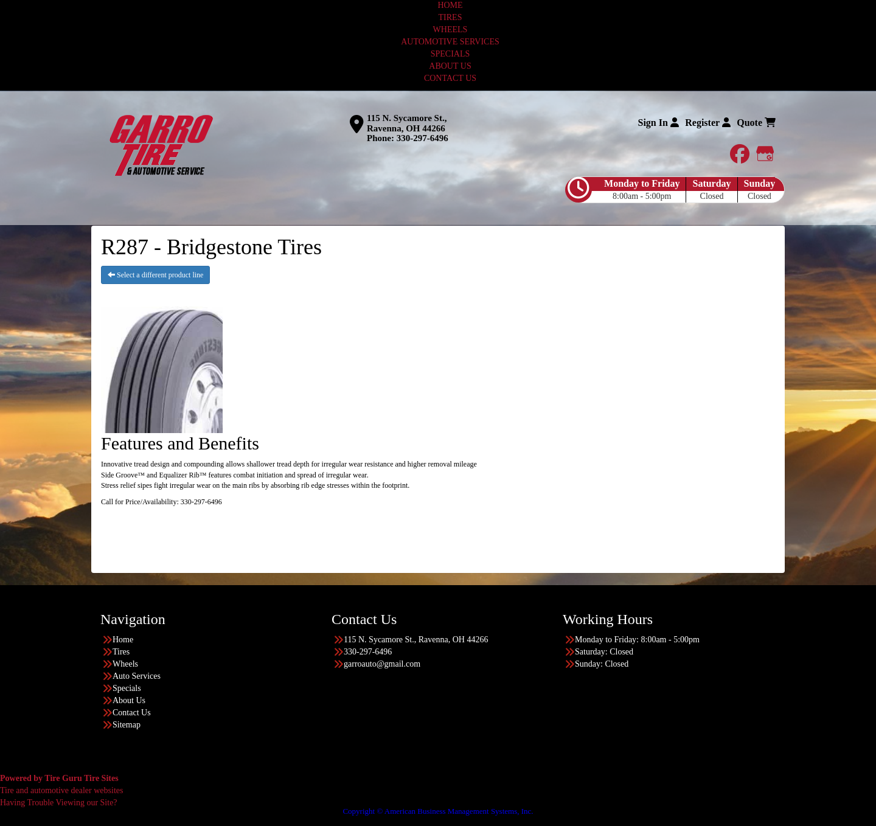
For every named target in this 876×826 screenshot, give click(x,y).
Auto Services (137, 676)
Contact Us (132, 712)
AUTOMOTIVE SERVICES (450, 41)
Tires (121, 651)
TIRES (450, 17)
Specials (127, 688)
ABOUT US (450, 66)
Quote (756, 122)
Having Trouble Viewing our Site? (58, 802)
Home (123, 639)
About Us (129, 700)
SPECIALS (450, 53)
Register (708, 122)
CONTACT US (450, 78)
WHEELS (450, 29)
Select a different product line (155, 275)
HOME (449, 5)
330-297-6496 (422, 138)
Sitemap (127, 724)
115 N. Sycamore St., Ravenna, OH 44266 (407, 123)
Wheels (125, 663)
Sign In (658, 122)
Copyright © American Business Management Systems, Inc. (437, 811)
